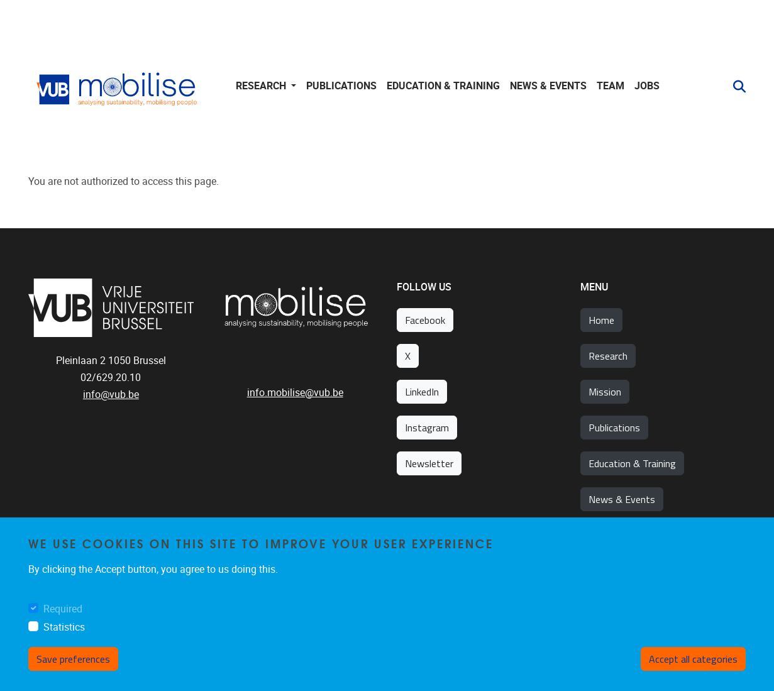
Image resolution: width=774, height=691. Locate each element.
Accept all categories (693, 658)
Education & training (443, 86)
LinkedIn (422, 391)
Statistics (64, 627)
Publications (341, 86)
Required (62, 609)
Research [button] (262, 86)
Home (601, 320)
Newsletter (429, 463)
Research (608, 355)
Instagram (427, 427)
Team (610, 86)
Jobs (647, 86)
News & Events (548, 86)
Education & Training (632, 463)
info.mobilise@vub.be (295, 393)
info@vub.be (111, 395)
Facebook (425, 320)
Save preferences (73, 658)
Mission (605, 391)
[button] (734, 86)
